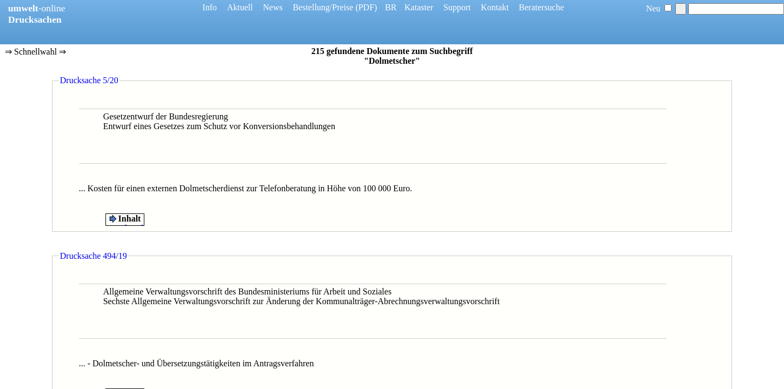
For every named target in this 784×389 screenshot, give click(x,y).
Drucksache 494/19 (93, 255)
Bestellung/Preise (323, 7)
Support (457, 7)
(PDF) (366, 7)
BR (390, 7)
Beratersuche (541, 7)
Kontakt (495, 7)
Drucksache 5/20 (89, 80)
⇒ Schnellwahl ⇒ (35, 52)
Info (209, 7)
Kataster (418, 7)
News (272, 7)
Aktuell (240, 7)
